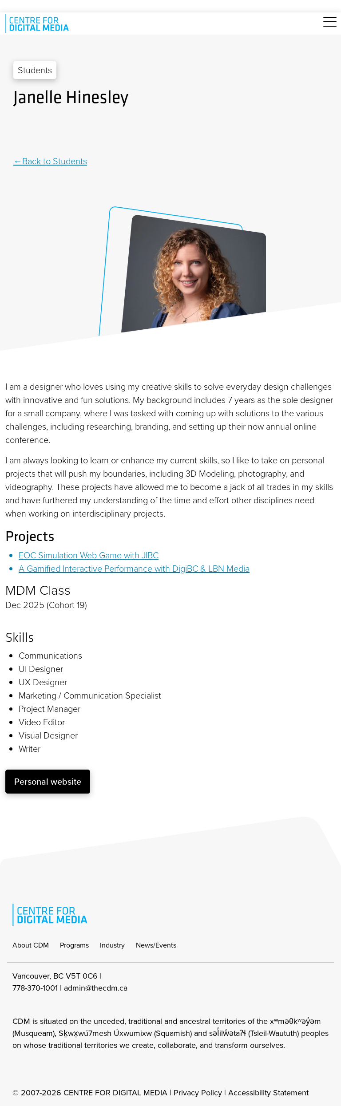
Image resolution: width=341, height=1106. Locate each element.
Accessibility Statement (268, 1092)
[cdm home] (38, 23)
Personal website (47, 781)
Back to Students (54, 161)
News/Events (156, 945)
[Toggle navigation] (330, 27)
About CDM (30, 945)
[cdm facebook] (38, 1069)
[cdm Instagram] (18, 1069)
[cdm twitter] (58, 1069)
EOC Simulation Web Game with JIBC (89, 555)
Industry (112, 945)
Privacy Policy (198, 1092)
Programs (74, 945)
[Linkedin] (17, 131)
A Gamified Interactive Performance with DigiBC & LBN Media (134, 568)
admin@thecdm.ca (95, 988)
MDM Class (38, 590)
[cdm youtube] (77, 1069)
